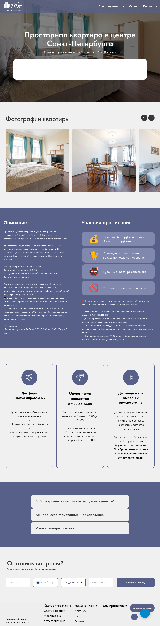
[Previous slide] (144, 118)
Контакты (150, 6)
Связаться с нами (142, 607)
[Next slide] (151, 118)
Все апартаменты (111, 6)
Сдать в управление (57, 605)
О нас (133, 6)
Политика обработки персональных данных (17, 620)
